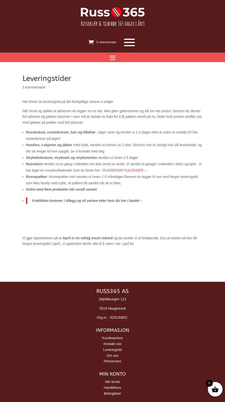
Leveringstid (112, 350)
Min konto (112, 382)
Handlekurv (112, 388)
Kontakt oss (112, 344)
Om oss (112, 356)
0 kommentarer (34, 87)
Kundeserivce (112, 338)
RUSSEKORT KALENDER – (124, 170)
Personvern (112, 361)
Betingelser (112, 393)
